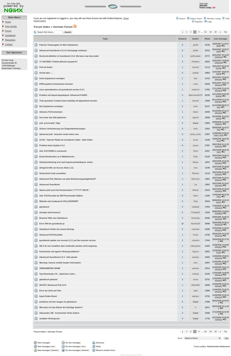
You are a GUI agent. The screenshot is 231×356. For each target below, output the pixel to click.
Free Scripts (11, 26)
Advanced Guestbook (49, 184)
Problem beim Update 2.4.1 (52, 145)
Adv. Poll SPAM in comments (53, 151)
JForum (140, 355)
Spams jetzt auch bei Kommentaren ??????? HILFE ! (64, 190)
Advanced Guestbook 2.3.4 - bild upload (58, 257)
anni (195, 263)
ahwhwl (219, 96)
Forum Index (42, 26)
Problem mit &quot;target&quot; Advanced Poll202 (63, 95)
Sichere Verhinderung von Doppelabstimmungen (62, 129)
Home (8, 22)
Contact (8, 44)
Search (182, 18)
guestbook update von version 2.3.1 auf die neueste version (67, 240)
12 (205, 32)
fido (195, 78)
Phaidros (195, 62)
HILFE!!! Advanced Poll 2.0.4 (52, 285)
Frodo (195, 235)
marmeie (195, 229)
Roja (195, 156)
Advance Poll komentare (50, 112)
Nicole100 (195, 223)
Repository (10, 40)
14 (216, 32)
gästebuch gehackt (48, 279)
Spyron (195, 251)
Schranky (195, 218)
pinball (196, 73)
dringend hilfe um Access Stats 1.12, (56, 168)
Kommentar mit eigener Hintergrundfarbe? (59, 251)
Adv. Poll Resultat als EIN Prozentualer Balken (61, 196)
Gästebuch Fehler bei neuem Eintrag (56, 229)
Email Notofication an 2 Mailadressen (56, 156)
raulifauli (195, 207)
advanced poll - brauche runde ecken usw (59, 134)
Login (208, 22)
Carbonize (219, 57)
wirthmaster (195, 56)
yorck (195, 140)
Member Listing (214, 18)
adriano (195, 296)
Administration (213, 347)
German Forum (63, 26)
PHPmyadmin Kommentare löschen (56, 84)
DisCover (195, 179)
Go (225, 32)
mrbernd (195, 89)
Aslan (195, 112)
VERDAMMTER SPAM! (49, 268)
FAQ (228, 18)
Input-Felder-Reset (48, 296)
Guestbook (10, 35)
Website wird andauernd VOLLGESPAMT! (59, 201)
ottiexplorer (195, 246)
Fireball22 (195, 212)
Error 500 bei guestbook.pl (51, 223)
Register (197, 22)
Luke (195, 84)
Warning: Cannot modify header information (60, 263)
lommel (195, 67)
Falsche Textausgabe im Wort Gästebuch (58, 45)
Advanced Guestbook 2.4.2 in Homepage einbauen (63, 50)
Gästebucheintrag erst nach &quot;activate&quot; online (66, 162)
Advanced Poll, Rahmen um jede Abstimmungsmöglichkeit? (67, 179)
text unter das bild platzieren (52, 117)
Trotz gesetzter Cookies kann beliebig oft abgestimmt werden (68, 101)
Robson (195, 173)
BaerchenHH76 (195, 95)
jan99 (195, 45)
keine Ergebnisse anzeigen (52, 78)
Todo (195, 201)
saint (195, 291)
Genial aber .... (46, 73)
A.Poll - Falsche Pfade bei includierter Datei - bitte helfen (66, 140)
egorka (196, 117)
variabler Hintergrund (49, 318)
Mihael (195, 190)
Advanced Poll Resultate (50, 235)
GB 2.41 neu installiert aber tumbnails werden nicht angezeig (68, 246)
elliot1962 (195, 285)
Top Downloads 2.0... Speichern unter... (57, 274)
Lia (195, 184)
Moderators (225, 347)
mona (195, 279)
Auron (218, 202)
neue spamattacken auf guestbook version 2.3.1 (61, 89)
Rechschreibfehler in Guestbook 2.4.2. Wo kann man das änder (69, 56)
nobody (195, 274)
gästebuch (44, 207)
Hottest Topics (196, 18)
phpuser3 (219, 79)
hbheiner (218, 124)
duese (195, 145)
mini (195, 168)
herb (196, 106)
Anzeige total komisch (49, 212)
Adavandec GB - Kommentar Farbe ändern (59, 313)
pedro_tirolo (195, 134)
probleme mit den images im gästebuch (58, 302)
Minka (195, 162)
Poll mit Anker (46, 67)
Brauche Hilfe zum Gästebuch (53, 218)
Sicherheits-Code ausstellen (52, 173)
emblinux (218, 320)
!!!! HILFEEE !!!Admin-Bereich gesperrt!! (58, 62)
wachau (195, 257)
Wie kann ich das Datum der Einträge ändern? (61, 307)
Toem (195, 151)
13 (211, 32)
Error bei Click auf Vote (50, 291)
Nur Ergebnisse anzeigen (51, 106)
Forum (8, 31)
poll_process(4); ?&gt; (49, 123)
